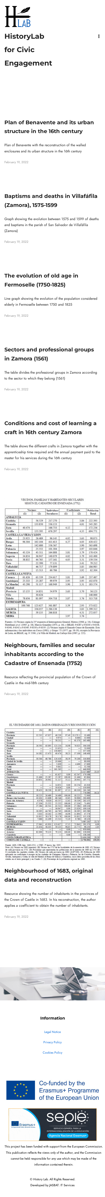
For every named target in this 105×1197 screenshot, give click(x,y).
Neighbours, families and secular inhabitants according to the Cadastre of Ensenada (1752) (49, 654)
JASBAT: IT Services (62, 1185)
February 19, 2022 (16, 162)
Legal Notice (52, 1032)
